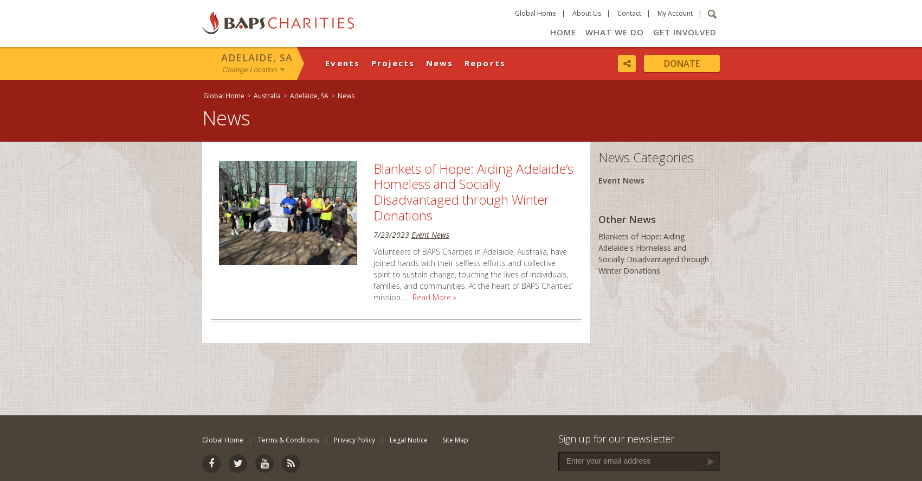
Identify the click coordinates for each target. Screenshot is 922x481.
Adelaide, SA (257, 57)
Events (342, 63)
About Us (586, 13)
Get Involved (685, 32)
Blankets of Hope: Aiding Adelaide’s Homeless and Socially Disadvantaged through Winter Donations (473, 192)
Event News (430, 235)
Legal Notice (409, 440)
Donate (682, 63)
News (440, 63)
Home (563, 32)
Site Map (455, 440)
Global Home (535, 13)
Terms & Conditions (288, 440)
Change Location (250, 70)
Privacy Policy (354, 440)
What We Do (614, 32)
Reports (485, 63)
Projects (393, 63)
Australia (267, 95)
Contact (629, 13)
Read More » (434, 297)
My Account (675, 13)
